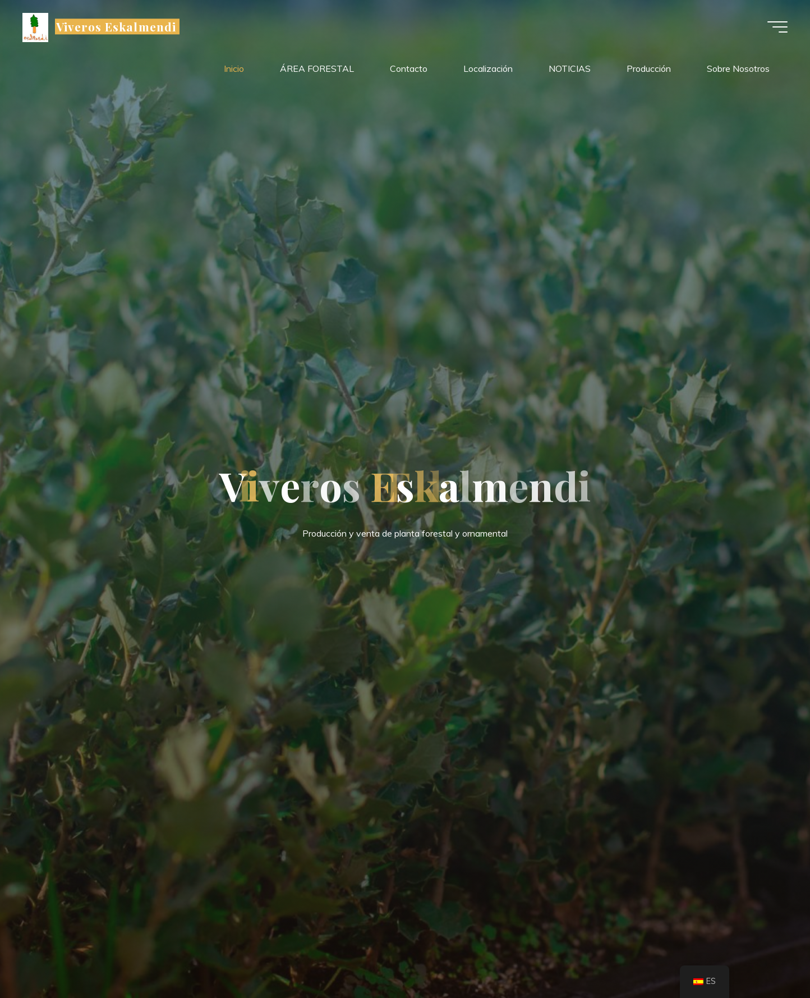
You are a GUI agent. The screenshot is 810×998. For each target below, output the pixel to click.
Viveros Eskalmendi (116, 26)
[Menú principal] (777, 27)
